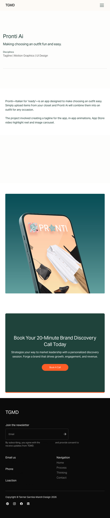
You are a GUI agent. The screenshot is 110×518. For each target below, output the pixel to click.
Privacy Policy (48, 442)
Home (60, 462)
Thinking (62, 472)
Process (62, 467)
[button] (101, 5)
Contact (62, 477)
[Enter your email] (34, 434)
